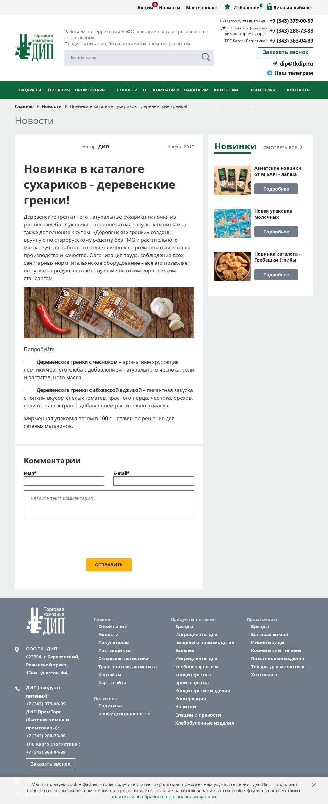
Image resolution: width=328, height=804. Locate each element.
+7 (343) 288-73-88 (291, 30)
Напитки (185, 707)
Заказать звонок (285, 52)
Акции (145, 7)
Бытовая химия (269, 634)
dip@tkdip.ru (293, 63)
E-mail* (153, 478)
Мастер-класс (201, 7)
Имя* (64, 478)
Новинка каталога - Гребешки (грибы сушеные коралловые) (277, 256)
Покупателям (114, 642)
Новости (127, 90)
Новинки (169, 7)
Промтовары (90, 98)
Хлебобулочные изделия (204, 723)
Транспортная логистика (127, 667)
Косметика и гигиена (276, 650)
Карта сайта (112, 683)
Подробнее (276, 189)
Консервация (190, 699)
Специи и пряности (198, 715)
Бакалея (184, 650)
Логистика (262, 98)
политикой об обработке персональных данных (163, 796)
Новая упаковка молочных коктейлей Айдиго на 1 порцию (276, 213)
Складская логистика (123, 658)
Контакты (299, 90)
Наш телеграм (290, 72)
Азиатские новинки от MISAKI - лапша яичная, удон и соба (277, 171)
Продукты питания (43, 98)
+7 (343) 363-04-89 (291, 40)
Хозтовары (264, 675)
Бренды (184, 626)
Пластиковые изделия (277, 658)
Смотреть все (282, 148)
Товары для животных (277, 667)
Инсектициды (267, 642)
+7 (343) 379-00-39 (291, 20)
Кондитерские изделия (202, 691)
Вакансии (196, 90)
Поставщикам (115, 650)
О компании (161, 98)
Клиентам (226, 98)
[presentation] (109, 537)
